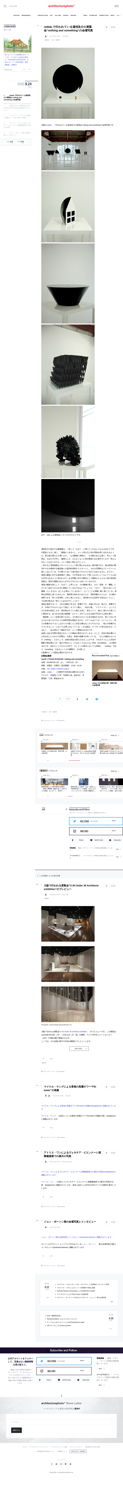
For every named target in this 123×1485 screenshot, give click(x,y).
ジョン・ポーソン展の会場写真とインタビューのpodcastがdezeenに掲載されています (76, 1237)
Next (29, 69)
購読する (16, 1430)
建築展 (58, 40)
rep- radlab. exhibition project (58, 669)
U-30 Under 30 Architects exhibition (73, 1032)
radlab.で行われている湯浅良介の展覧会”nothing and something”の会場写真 (17, 97)
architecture (54, 36)
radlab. (49, 125)
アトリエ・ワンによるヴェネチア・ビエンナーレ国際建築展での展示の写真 (17, 125)
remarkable (67, 1162)
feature (65, 36)
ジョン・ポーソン (88, 1244)
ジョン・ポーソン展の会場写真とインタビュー (70, 1221)
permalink (61, 720)
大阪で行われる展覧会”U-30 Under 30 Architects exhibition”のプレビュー (17, 108)
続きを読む (78, 1048)
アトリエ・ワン (47, 1182)
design (68, 1096)
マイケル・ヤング (48, 1116)
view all (114, 735)
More (117, 849)
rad (53, 40)
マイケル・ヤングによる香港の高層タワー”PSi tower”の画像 (17, 117)
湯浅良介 (47, 40)
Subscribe (117, 840)
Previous (25, 69)
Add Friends (99, 840)
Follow (114, 821)
